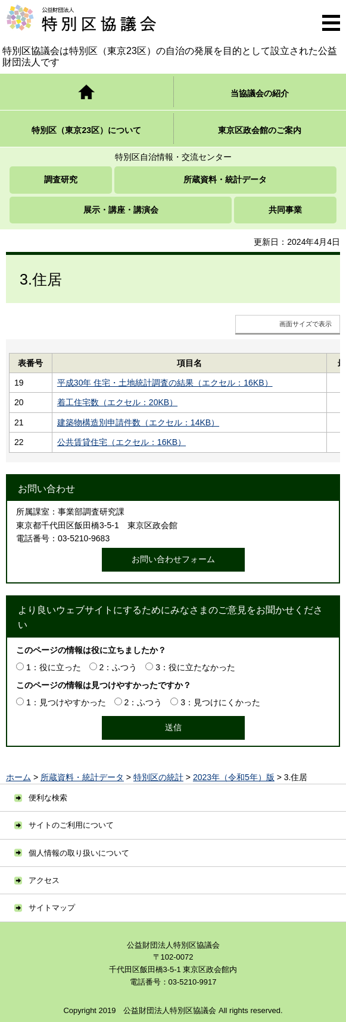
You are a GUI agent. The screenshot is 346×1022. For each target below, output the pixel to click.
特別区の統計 (158, 777)
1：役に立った (53, 667)
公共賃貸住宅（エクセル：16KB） (121, 442)
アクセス (44, 880)
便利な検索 (48, 797)
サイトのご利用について (71, 825)
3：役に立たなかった (195, 667)
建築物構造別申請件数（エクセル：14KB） (138, 422)
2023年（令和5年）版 (234, 777)
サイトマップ (52, 907)
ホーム (18, 777)
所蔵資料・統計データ (82, 777)
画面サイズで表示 (305, 323)
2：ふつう (118, 667)
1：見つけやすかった (66, 702)
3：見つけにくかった (220, 702)
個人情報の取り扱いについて (79, 852)
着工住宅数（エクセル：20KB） (117, 402)
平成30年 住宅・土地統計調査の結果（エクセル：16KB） (165, 382)
